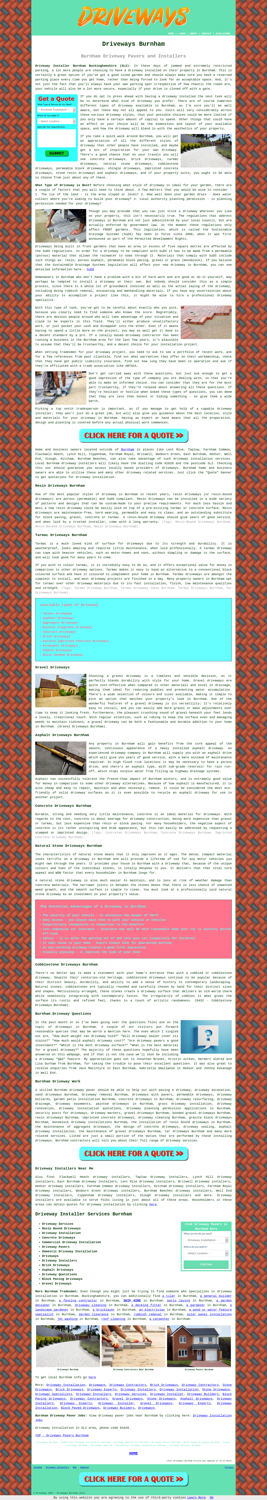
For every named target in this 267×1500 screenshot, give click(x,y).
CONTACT (206, 33)
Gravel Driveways (127, 1398)
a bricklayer (104, 1310)
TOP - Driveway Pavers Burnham (62, 1435)
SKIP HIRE (132, 1300)
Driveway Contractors (127, 1385)
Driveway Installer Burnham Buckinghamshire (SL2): (83, 66)
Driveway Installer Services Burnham (83, 1214)
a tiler (168, 1296)
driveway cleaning (91, 1305)
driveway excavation (212, 1090)
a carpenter (159, 1319)
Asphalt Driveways (196, 1398)
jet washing (67, 1319)
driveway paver (82, 1090)
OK (212, 1497)
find (50, 1177)
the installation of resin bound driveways (170, 1122)
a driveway (133, 70)
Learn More (196, 1497)
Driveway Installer (166, 1394)
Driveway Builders (203, 1394)
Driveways (97, 1385)
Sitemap (38, 1467)
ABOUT (193, 33)
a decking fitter (146, 1305)
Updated (84, 1467)
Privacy (229, 1467)
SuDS (90, 269)
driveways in (100, 220)
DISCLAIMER (223, 33)
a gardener (195, 1305)
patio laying (178, 1300)
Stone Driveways (216, 1389)
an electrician (152, 1310)
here (153, 1204)
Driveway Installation (65, 1385)
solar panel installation (209, 1314)
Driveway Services (130, 1394)
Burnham (127, 449)
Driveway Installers (138, 1389)
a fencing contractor (78, 1300)
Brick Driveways (164, 1385)
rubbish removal (148, 1314)
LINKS (181, 33)
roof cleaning (113, 1319)
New (74, 1467)
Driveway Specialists (53, 1394)
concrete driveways (107, 159)
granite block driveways (210, 1117)
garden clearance (94, 1314)
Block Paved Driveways (80, 1408)
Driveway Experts (102, 1389)
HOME (171, 33)
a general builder (216, 1296)
